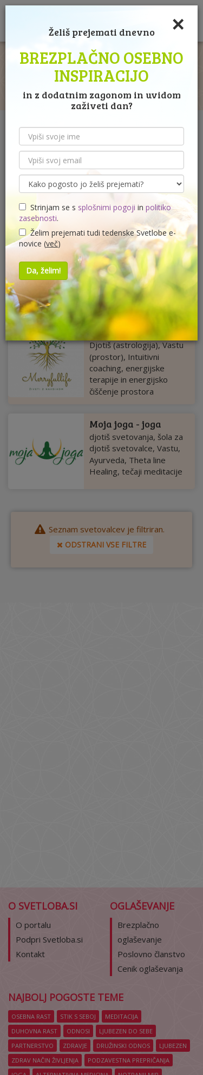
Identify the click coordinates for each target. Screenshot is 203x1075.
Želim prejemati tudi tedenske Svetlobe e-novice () (97, 238)
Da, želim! (43, 270)
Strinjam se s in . (95, 212)
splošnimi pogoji (106, 207)
